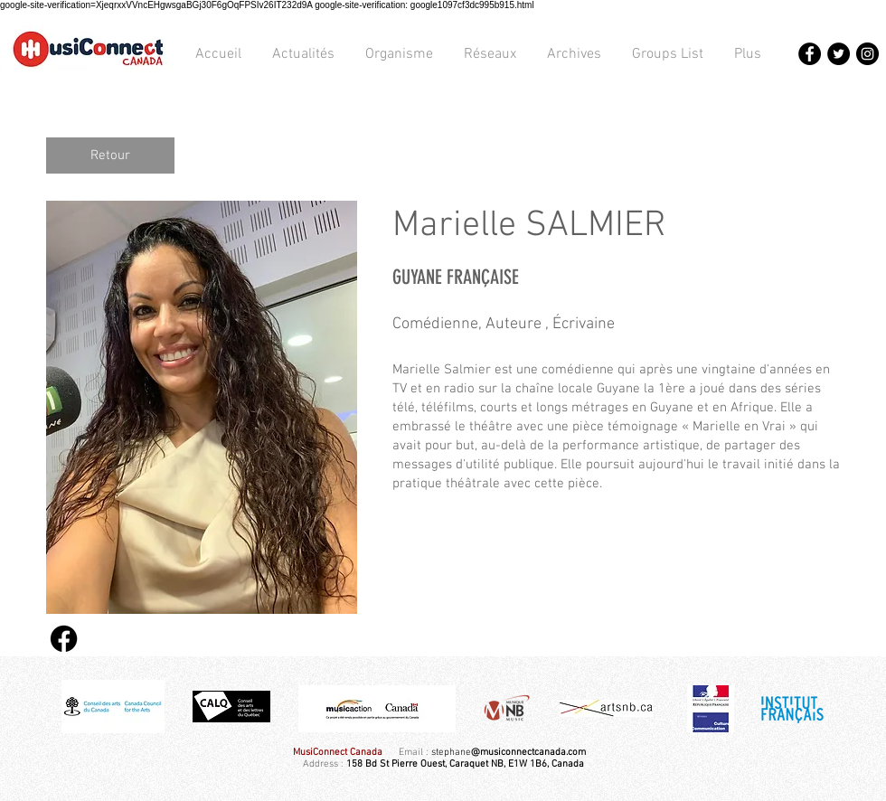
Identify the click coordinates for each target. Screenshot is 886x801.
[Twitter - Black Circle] (838, 53)
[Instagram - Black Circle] (867, 53)
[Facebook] (63, 638)
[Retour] (110, 155)
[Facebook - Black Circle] (809, 53)
